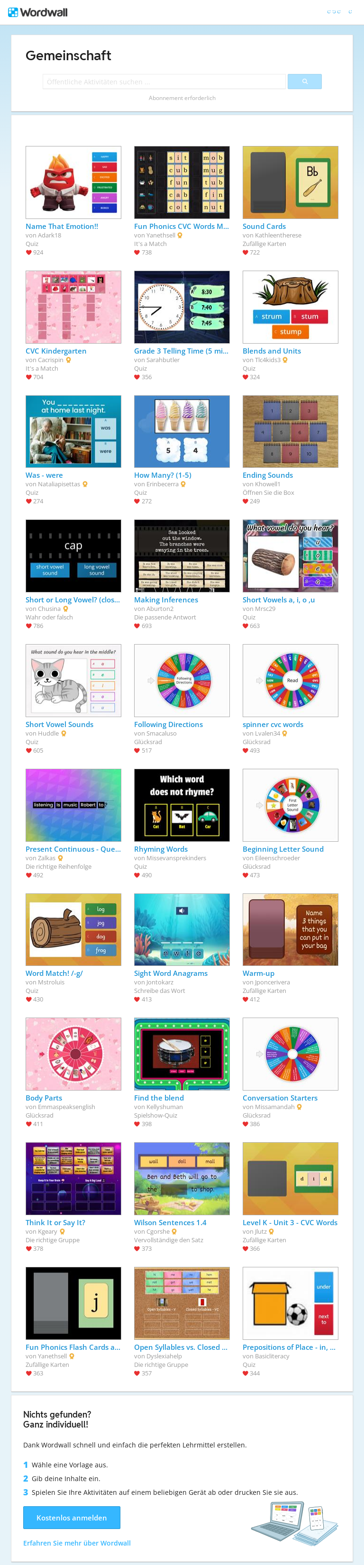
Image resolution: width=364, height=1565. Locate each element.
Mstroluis (51, 982)
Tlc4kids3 (268, 359)
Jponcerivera (272, 982)
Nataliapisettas (59, 484)
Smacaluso (161, 733)
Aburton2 (159, 608)
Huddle (48, 733)
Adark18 (49, 235)
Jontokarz (159, 982)
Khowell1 (268, 484)
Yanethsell (160, 235)
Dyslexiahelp (164, 1356)
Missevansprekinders (176, 858)
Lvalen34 (267, 733)
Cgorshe (158, 1231)
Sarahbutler (163, 359)
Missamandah (275, 1106)
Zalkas (46, 858)
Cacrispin (51, 359)
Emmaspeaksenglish (66, 1106)
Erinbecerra (162, 484)
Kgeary (47, 1231)
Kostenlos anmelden (71, 1517)
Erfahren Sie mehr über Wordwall (77, 1542)
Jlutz (261, 1231)
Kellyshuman (164, 1106)
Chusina (49, 608)
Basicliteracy (272, 1356)
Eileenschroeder (277, 858)
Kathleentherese (278, 235)
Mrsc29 (265, 608)
